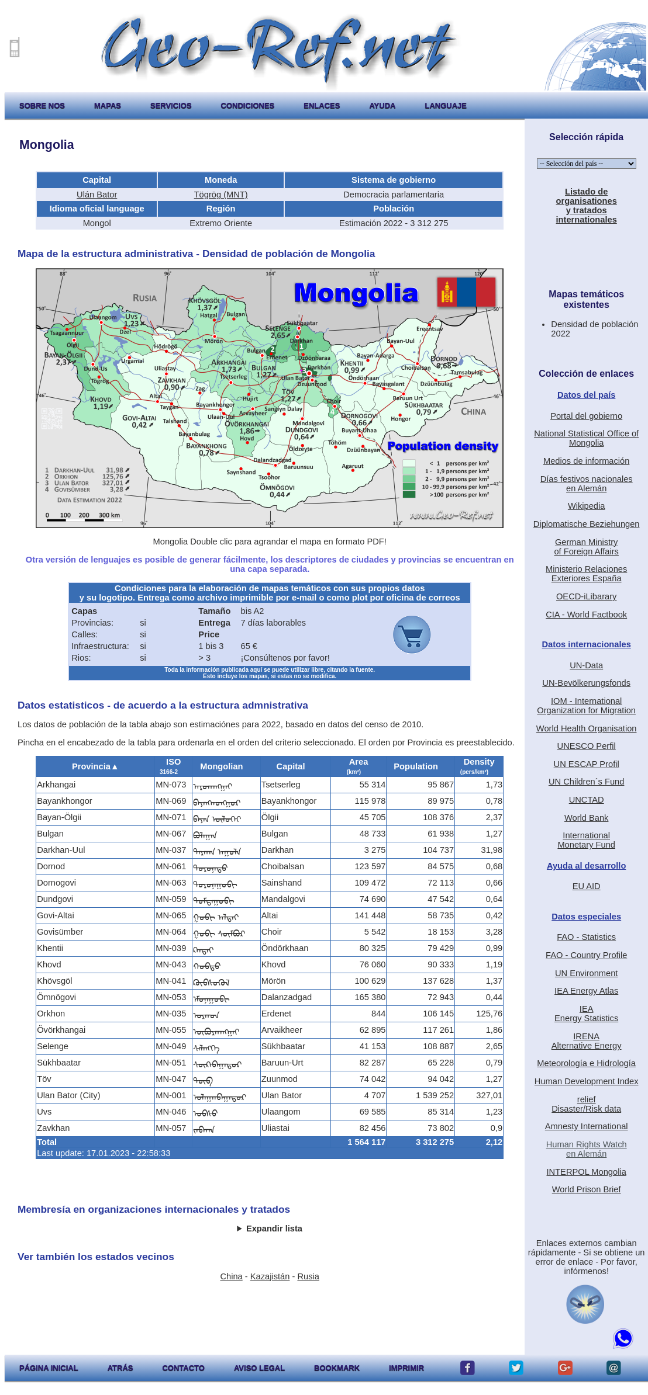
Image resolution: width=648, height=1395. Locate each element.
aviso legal (259, 1367)
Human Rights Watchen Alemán (586, 1149)
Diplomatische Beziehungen (586, 524)
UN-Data (586, 665)
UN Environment (586, 973)
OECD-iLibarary (586, 596)
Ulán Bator (97, 194)
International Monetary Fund (586, 840)
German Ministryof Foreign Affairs (586, 546)
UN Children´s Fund (587, 781)
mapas (107, 105)
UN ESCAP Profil (586, 764)
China (231, 1276)
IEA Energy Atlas (586, 990)
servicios (171, 105)
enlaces (322, 105)
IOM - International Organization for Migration (586, 705)
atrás (120, 1367)
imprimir (406, 1367)
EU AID (587, 886)
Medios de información (586, 461)
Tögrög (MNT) (221, 194)
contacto (183, 1367)
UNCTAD (586, 799)
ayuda (382, 105)
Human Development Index (587, 1081)
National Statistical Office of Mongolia (586, 438)
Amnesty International (586, 1126)
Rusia (308, 1276)
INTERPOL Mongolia (586, 1172)
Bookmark (337, 1367)
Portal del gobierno (586, 416)
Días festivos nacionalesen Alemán (586, 483)
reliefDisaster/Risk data (586, 1104)
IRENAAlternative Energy (587, 1041)
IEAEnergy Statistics (586, 1013)
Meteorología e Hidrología (586, 1063)
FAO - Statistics (586, 937)
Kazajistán (270, 1276)
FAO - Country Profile (586, 955)
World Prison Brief (586, 1189)
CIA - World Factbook (586, 614)
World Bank (586, 818)
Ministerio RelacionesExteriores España (586, 573)
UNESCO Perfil (586, 746)
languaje (446, 105)
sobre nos (42, 105)
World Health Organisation (586, 728)
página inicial (48, 1367)
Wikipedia (586, 506)
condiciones (248, 105)
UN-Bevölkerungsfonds (586, 683)
